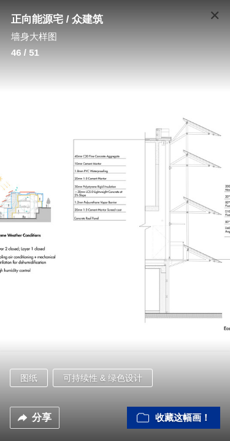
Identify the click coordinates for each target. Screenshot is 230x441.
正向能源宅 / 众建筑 (57, 19)
